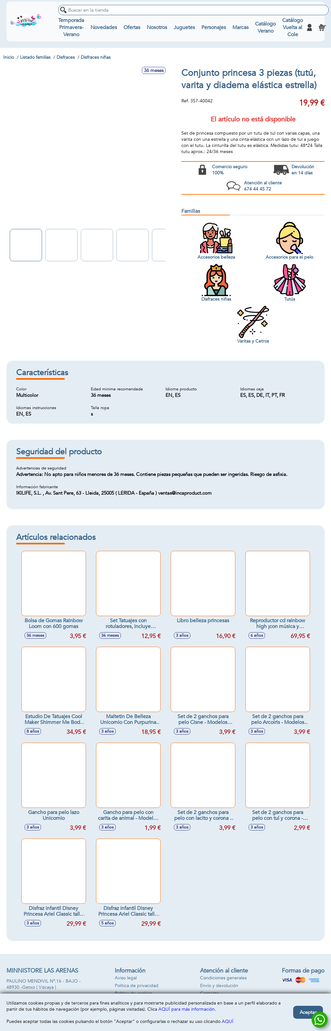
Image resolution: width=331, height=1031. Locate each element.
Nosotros (157, 27)
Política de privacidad (136, 986)
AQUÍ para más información (186, 1009)
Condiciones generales (223, 978)
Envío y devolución (219, 986)
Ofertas (131, 27)
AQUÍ (227, 1021)
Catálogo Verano (265, 27)
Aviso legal (126, 978)
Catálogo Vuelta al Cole (292, 27)
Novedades (104, 27)
